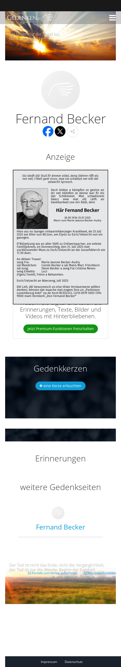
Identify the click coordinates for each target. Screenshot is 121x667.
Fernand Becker (60, 527)
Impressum (49, 662)
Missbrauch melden (100, 573)
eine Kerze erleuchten (60, 385)
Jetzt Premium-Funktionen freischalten (60, 328)
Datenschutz (74, 662)
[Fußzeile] (65, 661)
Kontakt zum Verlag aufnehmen (52, 573)
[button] (112, 17)
